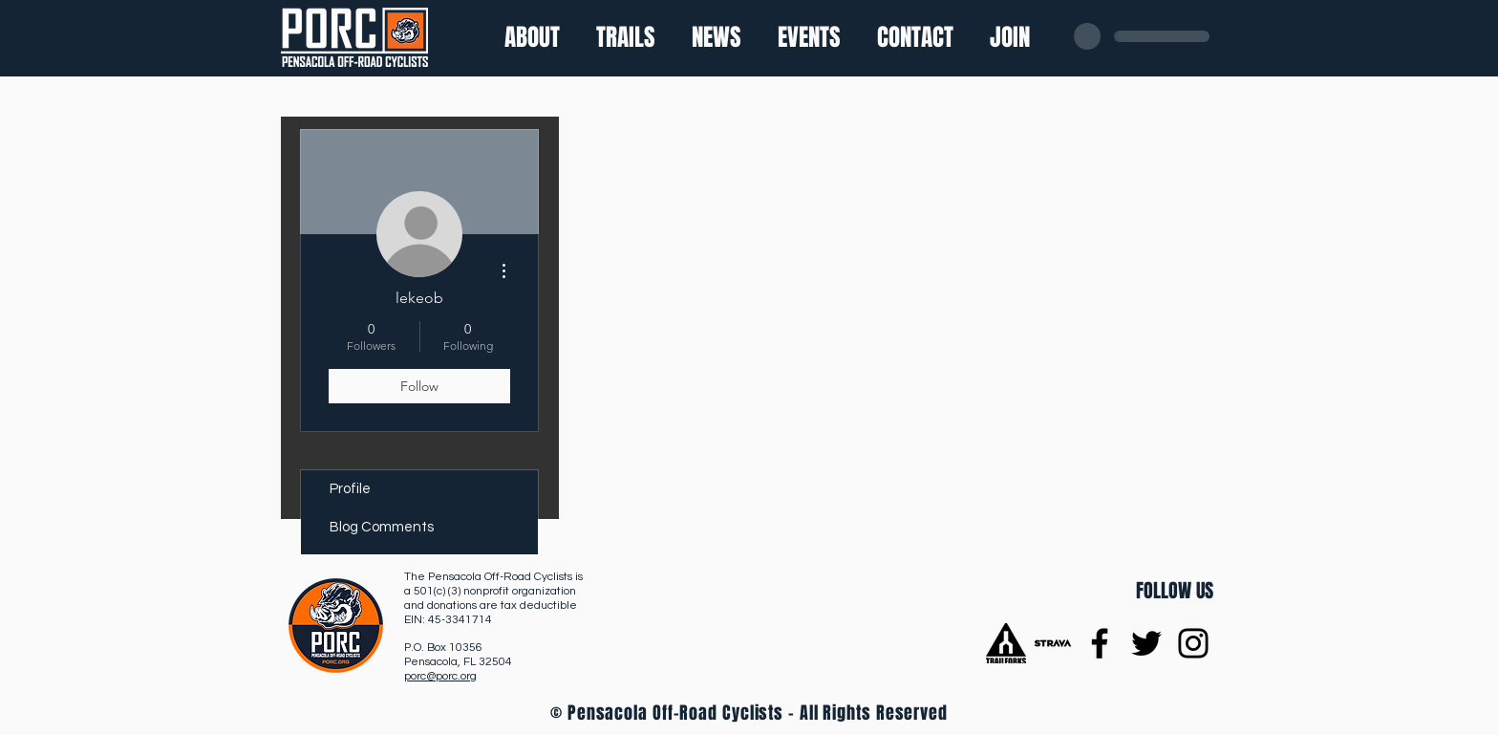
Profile (350, 489)
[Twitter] (1146, 643)
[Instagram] (1193, 643)
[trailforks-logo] (1006, 643)
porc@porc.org (440, 676)
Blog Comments (382, 527)
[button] (626, 37)
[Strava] (1053, 643)
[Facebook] (1100, 643)
